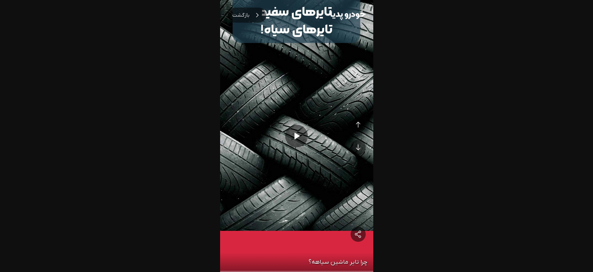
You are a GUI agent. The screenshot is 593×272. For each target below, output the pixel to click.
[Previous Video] (358, 124)
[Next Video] (358, 147)
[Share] (358, 234)
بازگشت (247, 15)
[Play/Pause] (296, 136)
